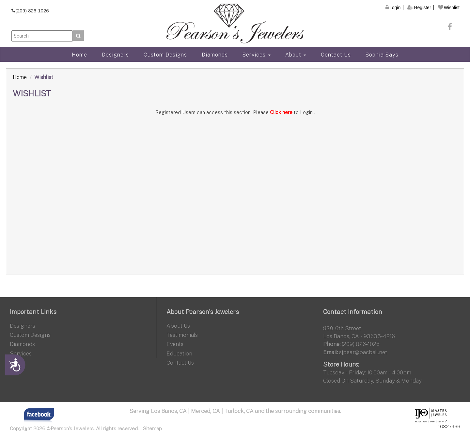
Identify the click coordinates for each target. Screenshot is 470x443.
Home (79, 54)
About (295, 54)
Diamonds (215, 54)
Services (257, 54)
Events (174, 343)
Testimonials (182, 334)
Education (179, 353)
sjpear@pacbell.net (363, 352)
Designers (115, 54)
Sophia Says (382, 54)
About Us (178, 325)
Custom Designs (165, 54)
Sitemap (152, 428)
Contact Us (336, 54)
